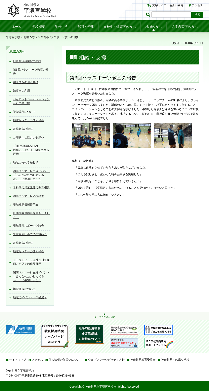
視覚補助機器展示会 (25, 204)
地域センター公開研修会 (28, 120)
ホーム (17, 26)
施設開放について (24, 288)
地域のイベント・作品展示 (30, 297)
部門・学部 (86, 26)
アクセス (197, 5)
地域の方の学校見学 (25, 162)
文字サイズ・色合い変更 (167, 5)
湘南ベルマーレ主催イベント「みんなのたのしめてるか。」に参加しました (31, 175)
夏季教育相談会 (23, 128)
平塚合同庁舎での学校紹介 (30, 234)
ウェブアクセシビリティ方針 (106, 359)
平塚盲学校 (13, 37)
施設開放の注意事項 (25, 82)
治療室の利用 (21, 90)
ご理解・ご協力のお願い (28, 137)
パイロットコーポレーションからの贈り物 (31, 101)
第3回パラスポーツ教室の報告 (30, 71)
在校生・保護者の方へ (119, 26)
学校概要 (38, 26)
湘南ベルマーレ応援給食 (28, 196)
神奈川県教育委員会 (143, 359)
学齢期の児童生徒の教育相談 (31, 187)
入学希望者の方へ (185, 26)
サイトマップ (17, 359)
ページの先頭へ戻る (104, 317)
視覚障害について (24, 111)
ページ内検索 (148, 14)
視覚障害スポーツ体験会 (28, 225)
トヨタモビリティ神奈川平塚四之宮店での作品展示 (31, 262)
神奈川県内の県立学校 (175, 359)
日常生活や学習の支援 (27, 61)
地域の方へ (153, 26)
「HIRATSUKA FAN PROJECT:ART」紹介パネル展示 (31, 149)
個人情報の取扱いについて (65, 359)
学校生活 (61, 26)
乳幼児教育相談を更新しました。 (31, 215)
